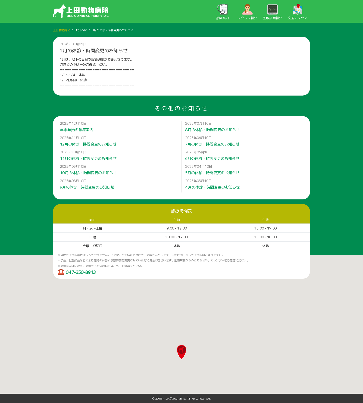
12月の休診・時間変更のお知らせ (88, 144)
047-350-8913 (81, 272)
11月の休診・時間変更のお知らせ (88, 158)
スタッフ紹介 (247, 12)
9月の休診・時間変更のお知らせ (87, 187)
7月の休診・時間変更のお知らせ (212, 144)
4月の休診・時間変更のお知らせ (212, 187)
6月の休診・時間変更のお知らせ (212, 158)
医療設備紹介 (272, 12)
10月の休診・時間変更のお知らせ (88, 172)
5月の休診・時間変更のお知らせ (212, 172)
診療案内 (222, 12)
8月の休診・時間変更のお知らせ (212, 129)
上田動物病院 (61, 30)
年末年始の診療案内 (76, 129)
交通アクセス (297, 12)
